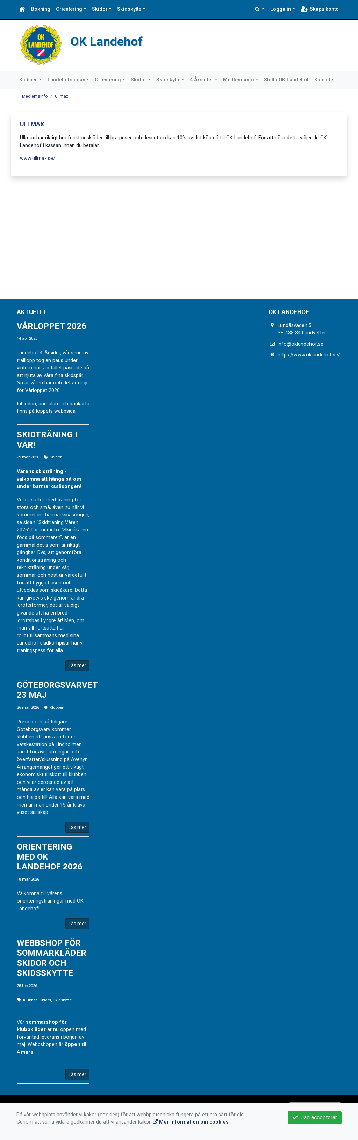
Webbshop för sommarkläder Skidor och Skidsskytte (51, 958)
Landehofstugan (66, 80)
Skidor (100, 9)
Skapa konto (320, 9)
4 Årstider (201, 80)
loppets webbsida (56, 411)
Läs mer (77, 665)
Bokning (40, 9)
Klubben (28, 80)
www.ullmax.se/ (37, 158)
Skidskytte (129, 9)
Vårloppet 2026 (51, 326)
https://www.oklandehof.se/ (309, 355)
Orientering (69, 9)
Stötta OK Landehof (286, 80)
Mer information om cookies (191, 1122)
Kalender (324, 80)
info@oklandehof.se (300, 344)
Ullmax (61, 96)
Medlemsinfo (238, 80)
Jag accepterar (314, 1117)
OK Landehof (112, 40)
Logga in (280, 9)
